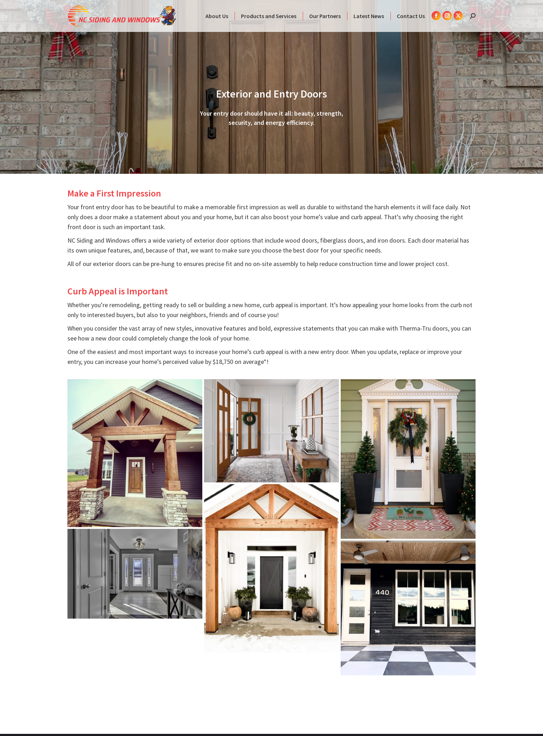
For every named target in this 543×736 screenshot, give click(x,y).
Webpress (463, 719)
